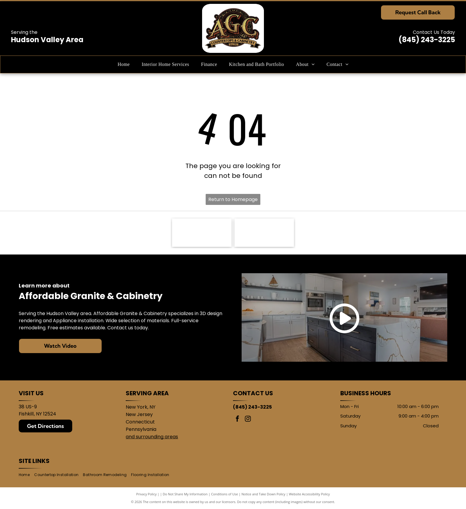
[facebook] (237, 419)
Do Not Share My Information (185, 494)
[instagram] (247, 419)
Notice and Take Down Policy (264, 494)
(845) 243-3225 (427, 40)
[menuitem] (124, 64)
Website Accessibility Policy (309, 494)
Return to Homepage (233, 199)
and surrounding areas (152, 436)
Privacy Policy (146, 494)
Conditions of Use (224, 494)
